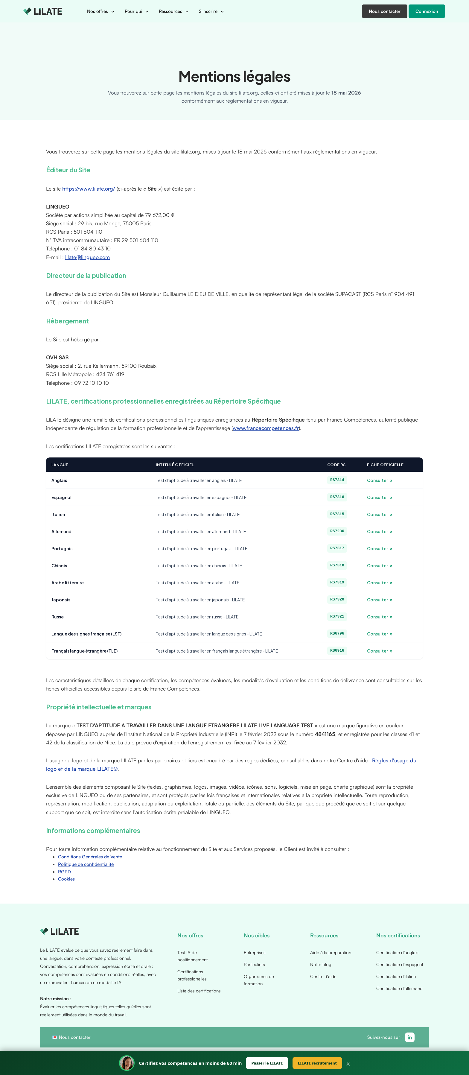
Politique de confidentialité (86, 864)
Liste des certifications (199, 991)
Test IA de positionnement (192, 956)
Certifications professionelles (192, 975)
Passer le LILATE (267, 1063)
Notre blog (320, 964)
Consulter (377, 480)
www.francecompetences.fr (266, 428)
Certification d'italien (396, 976)
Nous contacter (75, 1037)
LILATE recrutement (317, 1063)
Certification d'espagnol (399, 964)
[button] (101, 11)
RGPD (64, 872)
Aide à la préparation (330, 952)
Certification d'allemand (399, 988)
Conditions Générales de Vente (90, 857)
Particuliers (254, 964)
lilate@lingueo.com (87, 257)
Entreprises (255, 952)
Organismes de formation (259, 980)
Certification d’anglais (397, 952)
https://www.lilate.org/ (88, 188)
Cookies (66, 879)
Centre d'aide (323, 976)
